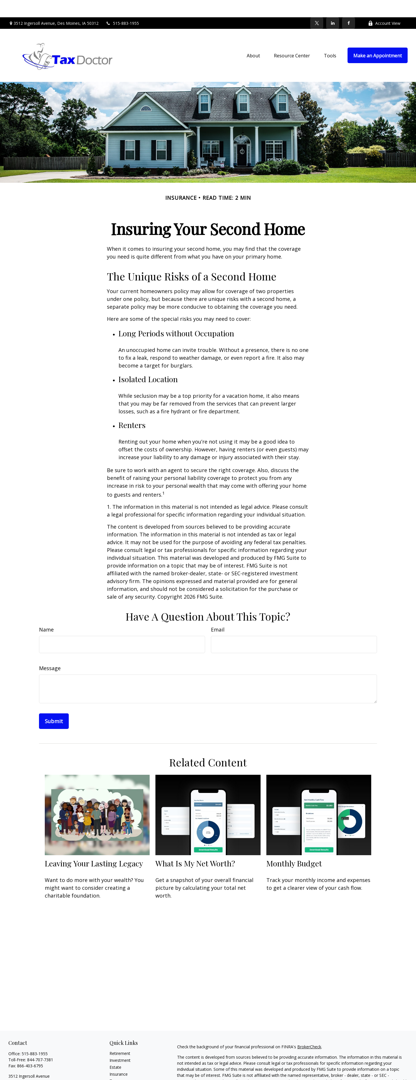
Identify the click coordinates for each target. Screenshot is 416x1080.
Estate (115, 1050)
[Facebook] (348, 6)
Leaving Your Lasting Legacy (94, 846)
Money (115, 1070)
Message (50, 650)
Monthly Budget (294, 846)
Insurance (118, 1057)
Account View (384, 6)
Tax (112, 1063)
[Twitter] (316, 6)
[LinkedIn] (332, 6)
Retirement (119, 1036)
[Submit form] (54, 704)
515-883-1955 (122, 6)
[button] (253, 38)
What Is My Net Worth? (195, 846)
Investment (120, 1043)
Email (217, 612)
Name (46, 612)
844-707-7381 (40, 1042)
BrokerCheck (309, 1029)
